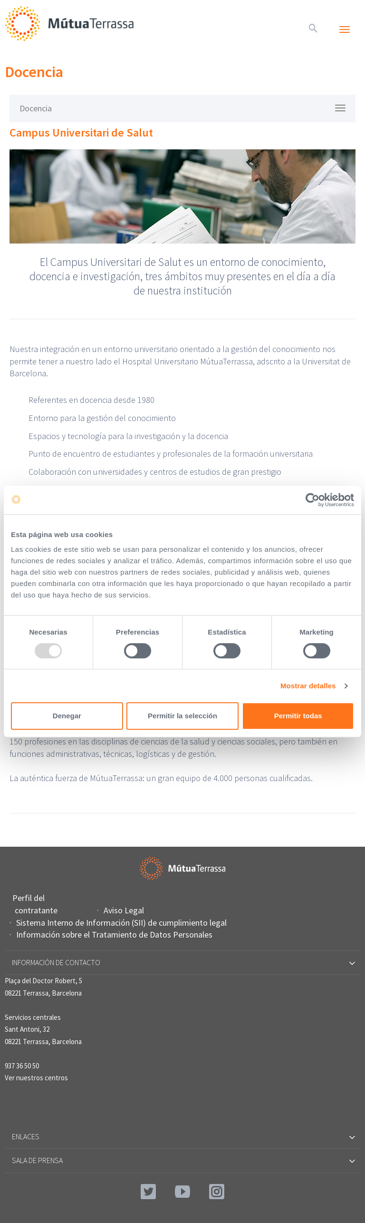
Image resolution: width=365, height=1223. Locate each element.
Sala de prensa (183, 1160)
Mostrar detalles (308, 686)
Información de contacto (183, 962)
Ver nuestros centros (36, 1077)
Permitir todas (298, 716)
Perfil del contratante (36, 904)
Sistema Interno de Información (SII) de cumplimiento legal (123, 922)
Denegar (67, 716)
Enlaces (183, 1136)
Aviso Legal (125, 910)
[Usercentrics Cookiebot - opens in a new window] (312, 500)
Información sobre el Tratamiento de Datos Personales (115, 934)
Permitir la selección (182, 716)
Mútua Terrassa (71, 23)
